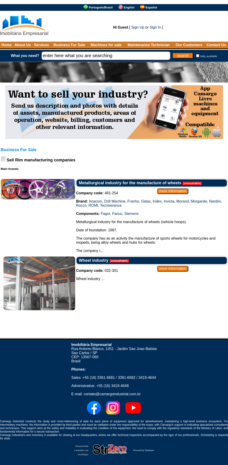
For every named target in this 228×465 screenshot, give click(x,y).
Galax (146, 201)
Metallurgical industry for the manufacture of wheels (130, 183)
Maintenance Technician (149, 45)
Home (6, 45)
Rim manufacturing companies (45, 160)
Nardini (215, 201)
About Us (22, 45)
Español (151, 7)
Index (157, 201)
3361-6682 (126, 377)
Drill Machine (114, 201)
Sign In (155, 27)
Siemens (131, 214)
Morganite (199, 201)
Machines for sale (106, 45)
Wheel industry (93, 260)
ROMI (93, 205)
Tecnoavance (111, 205)
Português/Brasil (101, 7)
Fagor (105, 214)
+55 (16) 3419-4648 (112, 386)
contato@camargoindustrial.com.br (112, 394)
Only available (208, 56)
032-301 (97, 271)
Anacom (95, 201)
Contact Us (216, 45)
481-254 (97, 193)
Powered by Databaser (143, 450)
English (129, 7)
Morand (182, 201)
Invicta (169, 201)
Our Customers (189, 45)
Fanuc (117, 214)
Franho (133, 201)
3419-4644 (147, 377)
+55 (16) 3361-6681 (98, 377)
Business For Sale (69, 45)
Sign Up (137, 27)
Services (41, 45)
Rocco (81, 205)
